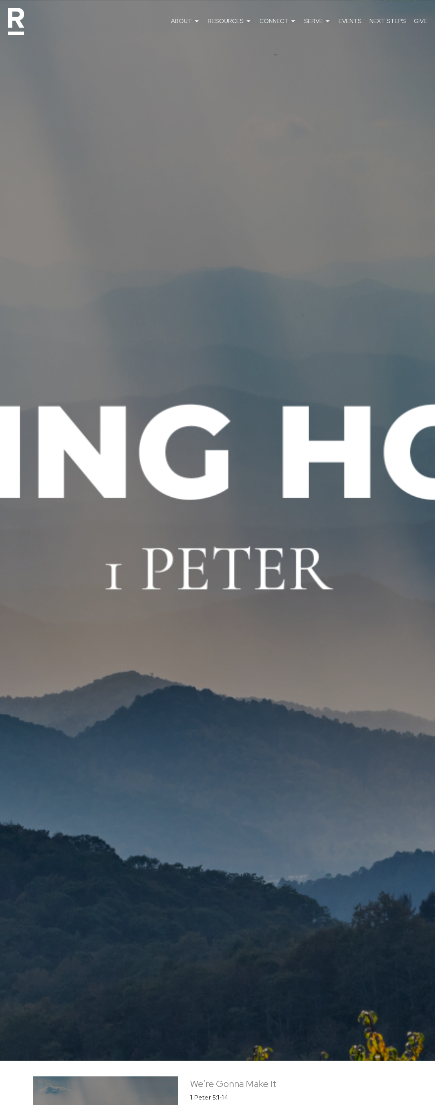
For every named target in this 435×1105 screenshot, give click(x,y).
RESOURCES (230, 21)
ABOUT (185, 21)
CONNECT (277, 21)
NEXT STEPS (388, 21)
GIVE (420, 21)
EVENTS (350, 21)
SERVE (317, 21)
